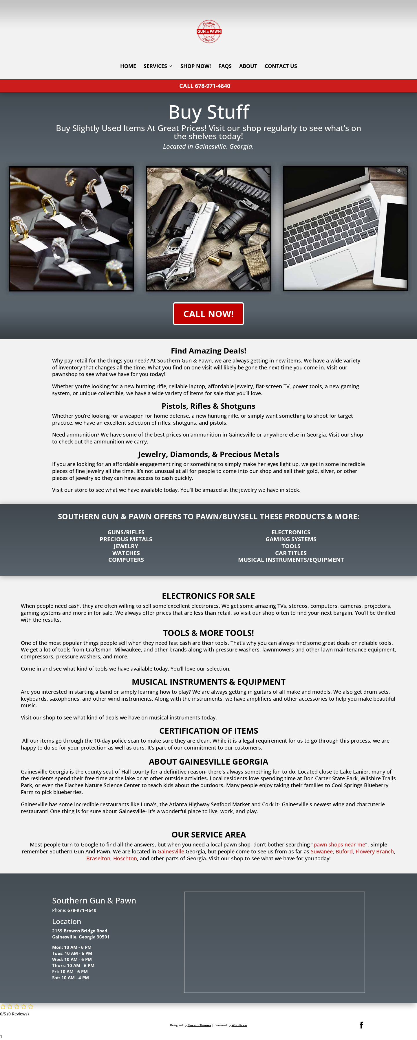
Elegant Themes (199, 1025)
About (248, 66)
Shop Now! (195, 66)
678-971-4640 (81, 910)
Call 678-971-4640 (204, 86)
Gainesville (171, 851)
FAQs (225, 66)
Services (155, 66)
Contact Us (281, 66)
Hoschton (125, 858)
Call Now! (208, 314)
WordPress (239, 1025)
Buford (344, 851)
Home (128, 66)
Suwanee (322, 851)
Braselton (98, 858)
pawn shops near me (339, 844)
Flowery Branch (375, 851)
